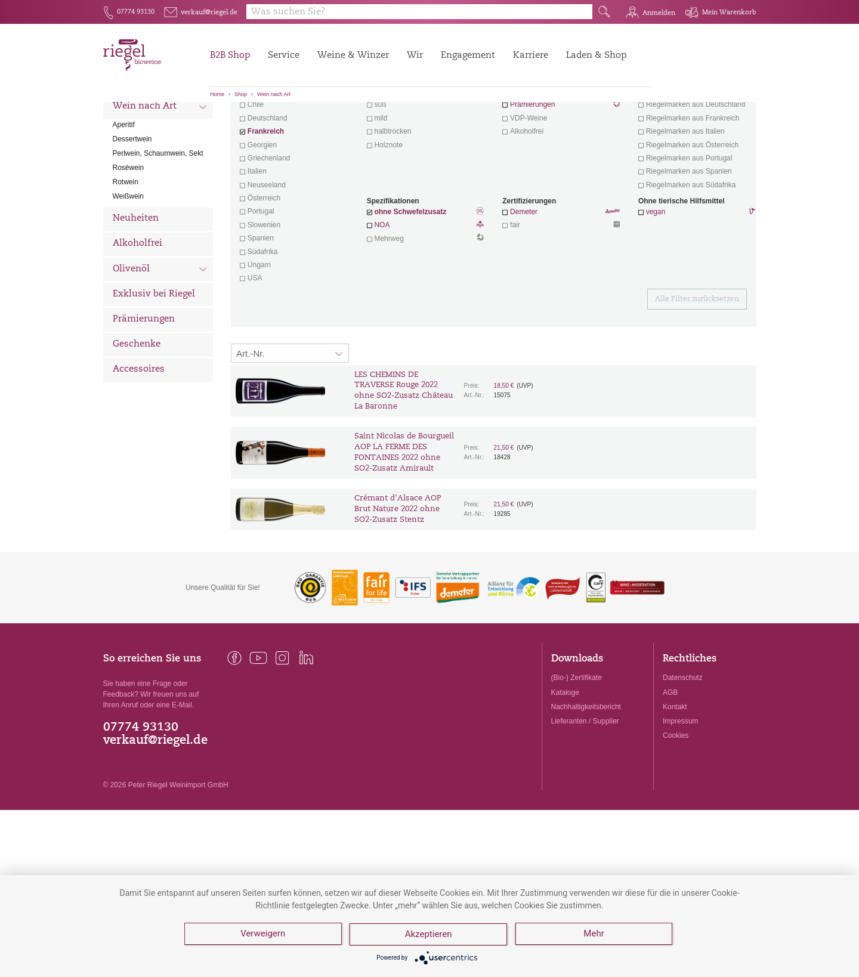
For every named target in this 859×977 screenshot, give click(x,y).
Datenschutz (683, 744)
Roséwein (128, 234)
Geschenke (136, 410)
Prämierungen (144, 385)
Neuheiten (136, 284)
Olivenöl (160, 336)
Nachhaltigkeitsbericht (586, 773)
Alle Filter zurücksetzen (697, 365)
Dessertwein (132, 205)
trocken (387, 157)
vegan (656, 278)
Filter (495, 122)
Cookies (675, 801)
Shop (240, 94)
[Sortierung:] (290, 419)
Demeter (523, 278)
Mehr (595, 935)
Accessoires (139, 435)
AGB (670, 759)
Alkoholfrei (137, 309)
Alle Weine (136, 122)
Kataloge (565, 759)
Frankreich (266, 197)
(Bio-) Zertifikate (576, 744)
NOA (425, 292)
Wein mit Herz (561, 158)
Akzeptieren (429, 935)
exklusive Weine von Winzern (693, 157)
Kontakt (675, 773)
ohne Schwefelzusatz (410, 278)
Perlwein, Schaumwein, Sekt (158, 219)
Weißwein (128, 262)
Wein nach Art (274, 94)
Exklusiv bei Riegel (154, 360)
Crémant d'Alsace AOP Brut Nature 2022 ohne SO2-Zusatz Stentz (397, 575)
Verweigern (262, 935)
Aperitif (124, 191)
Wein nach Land (160, 148)
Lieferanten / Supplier (585, 787)
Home (217, 94)
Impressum (680, 787)
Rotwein (125, 248)
